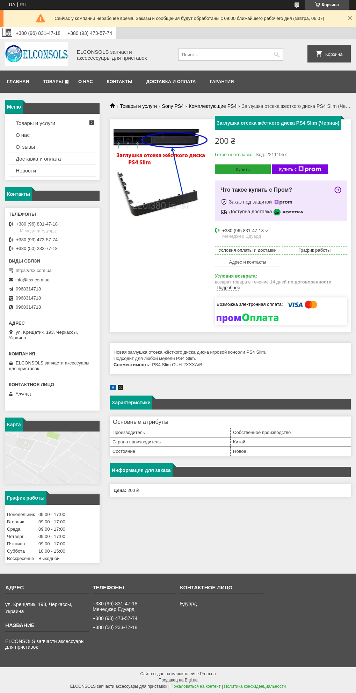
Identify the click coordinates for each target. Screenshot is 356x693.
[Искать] (277, 55)
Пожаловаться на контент (195, 686)
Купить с (300, 169)
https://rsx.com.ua (34, 270)
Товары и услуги (138, 106)
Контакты (119, 81)
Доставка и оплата (171, 81)
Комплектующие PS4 (213, 106)
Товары (53, 81)
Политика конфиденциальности (255, 686)
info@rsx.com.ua (32, 279)
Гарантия (222, 81)
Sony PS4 (173, 106)
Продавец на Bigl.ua (178, 680)
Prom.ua (208, 673)
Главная (18, 81)
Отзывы (25, 147)
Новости (26, 171)
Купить (242, 169)
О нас (85, 81)
